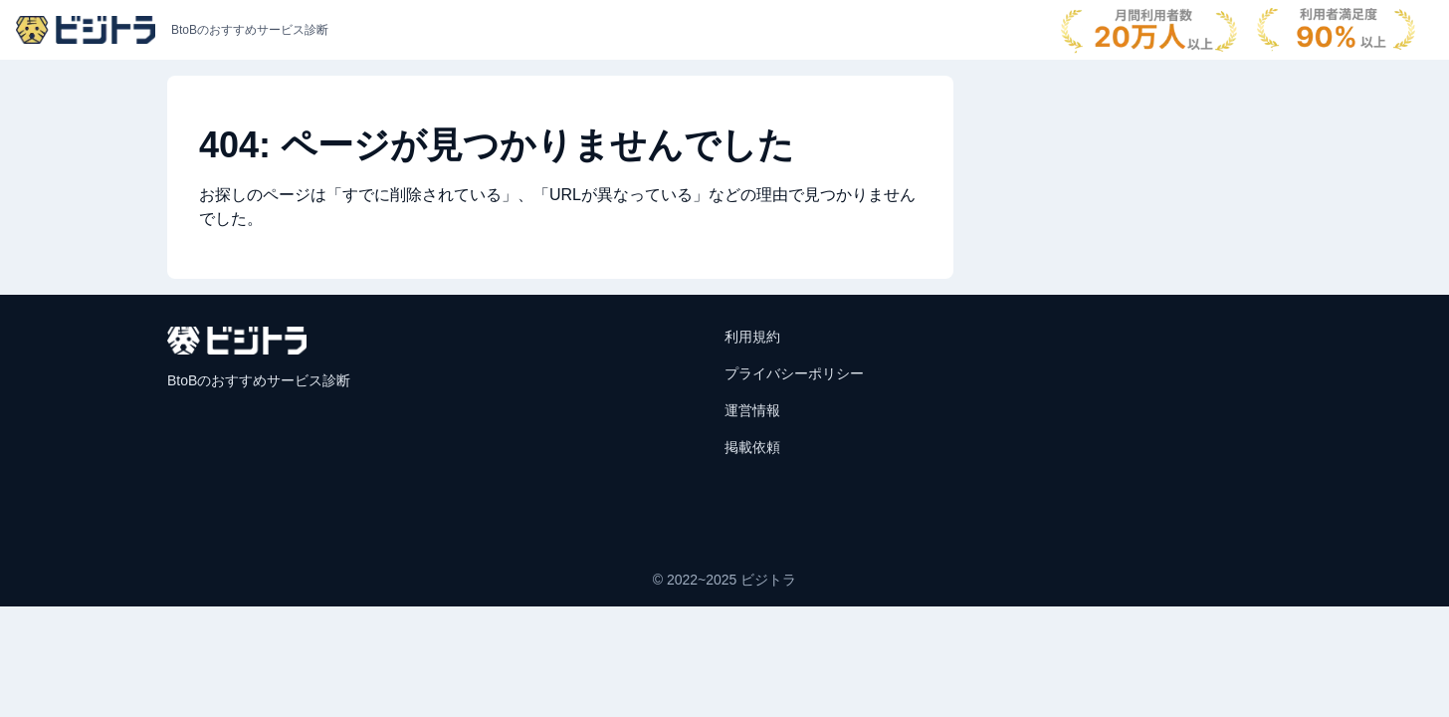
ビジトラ (768, 580)
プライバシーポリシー (794, 373)
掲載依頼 (752, 447)
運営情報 (752, 410)
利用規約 (752, 337)
